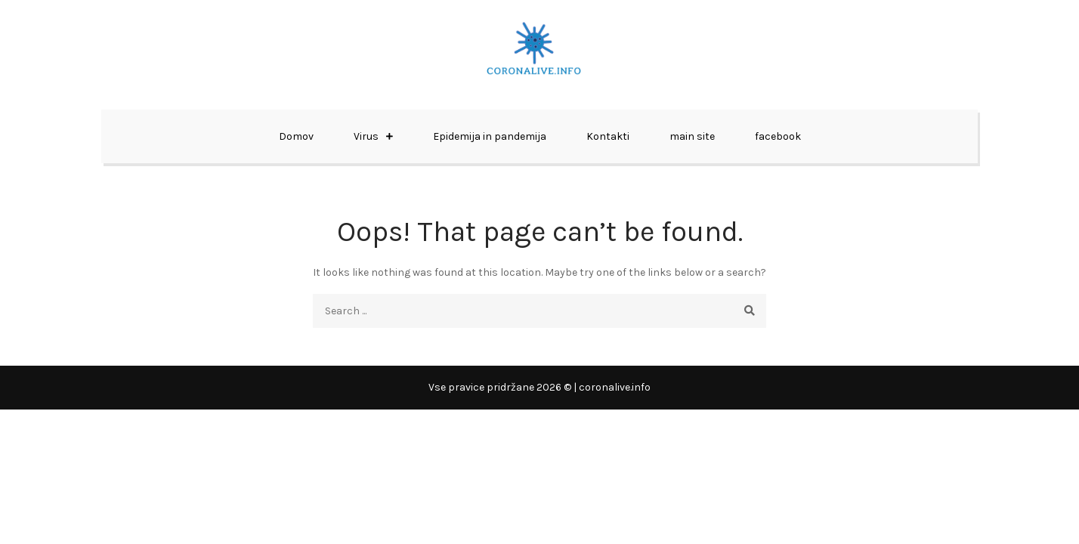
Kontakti (607, 136)
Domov (296, 136)
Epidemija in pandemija (489, 136)
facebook (778, 136)
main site (692, 136)
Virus (366, 136)
